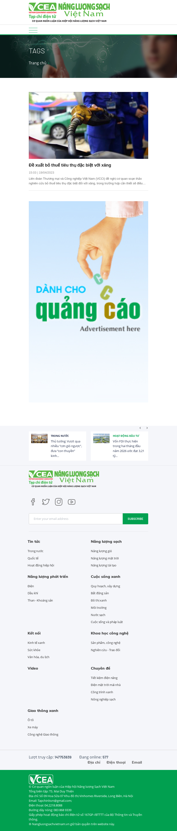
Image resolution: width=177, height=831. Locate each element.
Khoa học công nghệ (110, 633)
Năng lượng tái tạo (103, 565)
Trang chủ (37, 63)
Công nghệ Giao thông (43, 734)
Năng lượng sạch (106, 541)
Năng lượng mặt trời (105, 558)
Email (137, 762)
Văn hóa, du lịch (38, 657)
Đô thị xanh (99, 600)
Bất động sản (100, 593)
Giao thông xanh (43, 710)
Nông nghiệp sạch (103, 699)
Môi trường (99, 607)
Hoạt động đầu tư (126, 435)
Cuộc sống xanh (105, 576)
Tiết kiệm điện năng (104, 678)
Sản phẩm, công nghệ (105, 643)
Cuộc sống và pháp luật (107, 622)
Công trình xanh (102, 692)
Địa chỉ (94, 762)
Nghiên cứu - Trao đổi (105, 650)
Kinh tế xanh (36, 643)
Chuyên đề (100, 668)
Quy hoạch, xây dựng (105, 586)
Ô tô (31, 720)
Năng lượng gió (101, 551)
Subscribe (135, 519)
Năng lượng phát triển (48, 576)
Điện (31, 586)
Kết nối (34, 633)
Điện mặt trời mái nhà (106, 685)
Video (33, 668)
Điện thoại (116, 762)
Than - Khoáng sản (40, 600)
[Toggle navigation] (33, 30)
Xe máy (33, 727)
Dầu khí (33, 593)
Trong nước (60, 435)
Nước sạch (98, 615)
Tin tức (34, 541)
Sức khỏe (34, 650)
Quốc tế (33, 558)
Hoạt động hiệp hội (41, 565)
